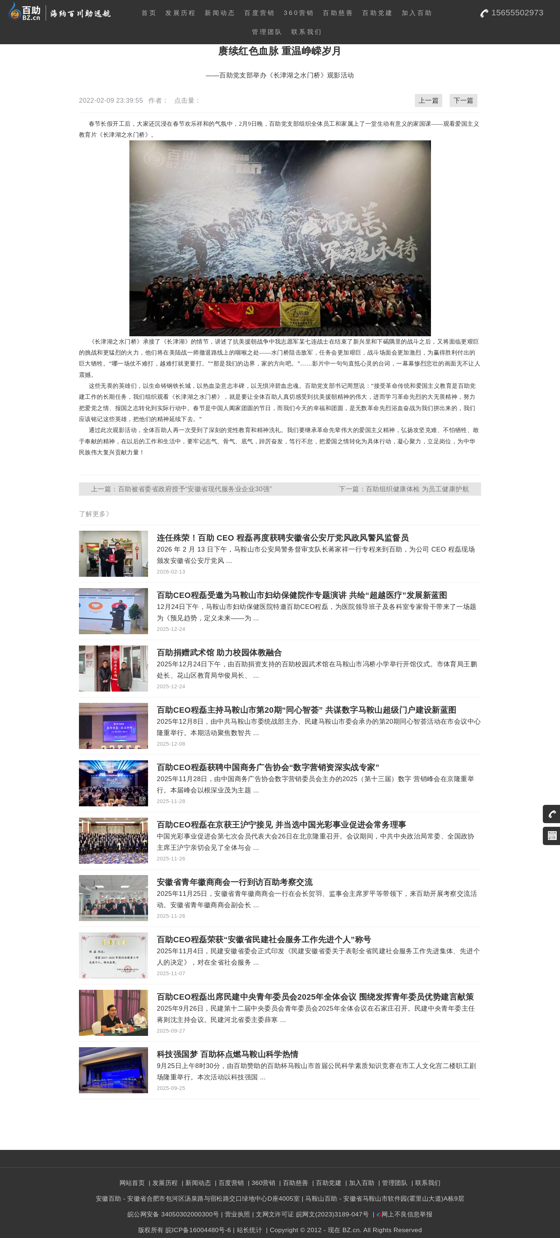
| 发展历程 (162, 1182)
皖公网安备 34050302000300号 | (175, 1214)
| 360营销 (261, 1182)
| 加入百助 (358, 1182)
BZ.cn (351, 1230)
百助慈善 (338, 12)
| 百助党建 (325, 1182)
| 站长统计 (247, 1230)
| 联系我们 (424, 1182)
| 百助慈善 (293, 1182)
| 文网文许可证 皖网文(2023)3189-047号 (310, 1214)
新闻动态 (220, 12)
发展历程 (180, 12)
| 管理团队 (392, 1182)
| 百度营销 (228, 1182)
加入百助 (417, 12)
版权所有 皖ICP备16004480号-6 (184, 1230)
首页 (149, 12)
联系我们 (306, 31)
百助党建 (377, 12)
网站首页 (132, 1182)
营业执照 (237, 1214)
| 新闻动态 (195, 1182)
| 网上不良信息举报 (401, 1214)
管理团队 (267, 31)
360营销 (299, 12)
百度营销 (259, 12)
